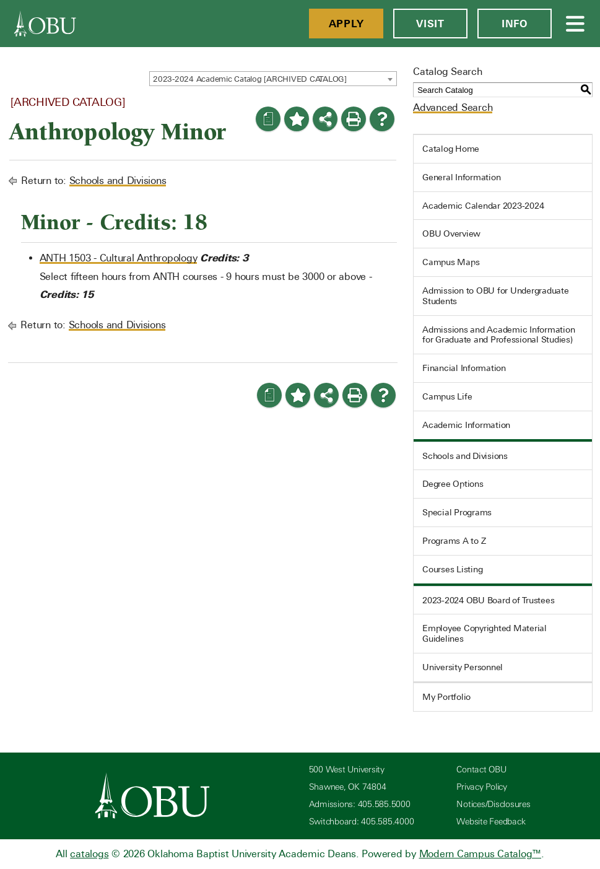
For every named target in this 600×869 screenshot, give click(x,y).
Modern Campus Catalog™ (480, 854)
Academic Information (466, 425)
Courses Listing (452, 569)
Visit (430, 23)
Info (515, 23)
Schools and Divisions (118, 180)
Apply (346, 23)
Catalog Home (450, 149)
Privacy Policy (481, 787)
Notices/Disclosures (493, 804)
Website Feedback (490, 821)
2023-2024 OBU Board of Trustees (488, 600)
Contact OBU (481, 769)
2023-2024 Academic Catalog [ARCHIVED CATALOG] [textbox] (250, 79)
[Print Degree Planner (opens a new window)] (268, 119)
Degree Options (453, 484)
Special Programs (457, 512)
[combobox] (273, 78)
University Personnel (462, 667)
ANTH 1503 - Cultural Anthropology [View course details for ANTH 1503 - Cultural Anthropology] (119, 258)
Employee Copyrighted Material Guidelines (484, 633)
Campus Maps (450, 262)
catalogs (89, 854)
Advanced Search (452, 107)
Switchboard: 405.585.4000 (361, 821)
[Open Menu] (576, 23)
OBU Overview (451, 233)
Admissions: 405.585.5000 (360, 804)
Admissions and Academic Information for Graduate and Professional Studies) (498, 335)
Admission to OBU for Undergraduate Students (495, 296)
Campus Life (447, 396)
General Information (461, 177)
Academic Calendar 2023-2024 (483, 206)
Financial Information (464, 368)
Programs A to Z (453, 541)
